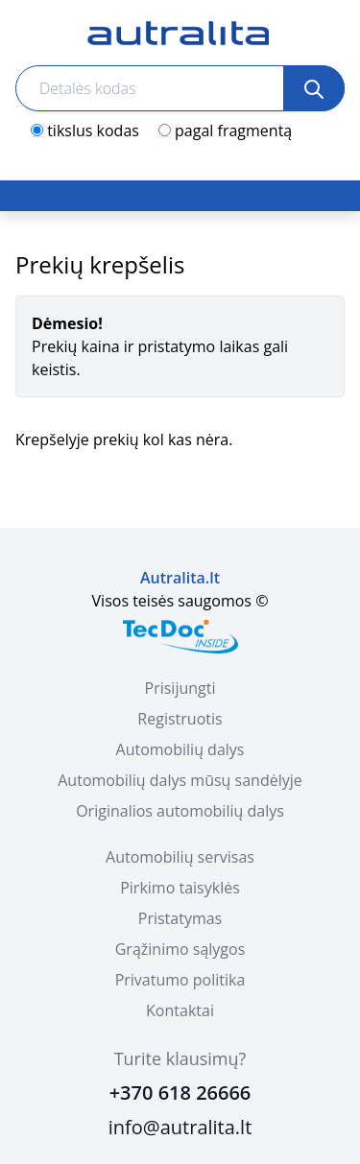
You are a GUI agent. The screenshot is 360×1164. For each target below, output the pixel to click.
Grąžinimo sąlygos (180, 949)
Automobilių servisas (180, 856)
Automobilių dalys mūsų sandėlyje (179, 780)
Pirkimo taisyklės (180, 887)
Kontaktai (180, 1010)
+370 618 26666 (180, 1092)
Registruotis (179, 718)
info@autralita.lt (180, 1127)
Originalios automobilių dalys (180, 810)
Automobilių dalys (180, 749)
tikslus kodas (93, 130)
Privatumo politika (180, 979)
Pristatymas (180, 918)
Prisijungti (180, 688)
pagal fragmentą (233, 130)
